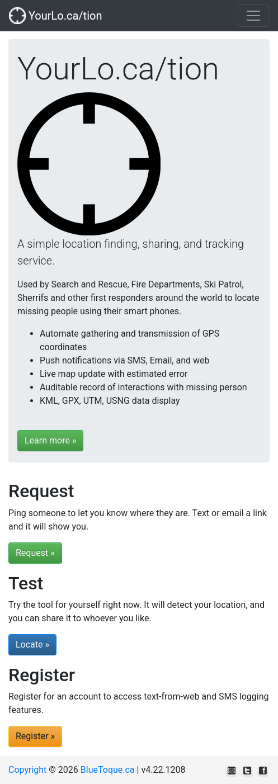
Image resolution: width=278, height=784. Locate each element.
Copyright (27, 769)
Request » (35, 552)
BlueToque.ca (108, 769)
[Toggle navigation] (253, 15)
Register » (35, 736)
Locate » (32, 644)
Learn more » (50, 440)
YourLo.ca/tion (55, 15)
